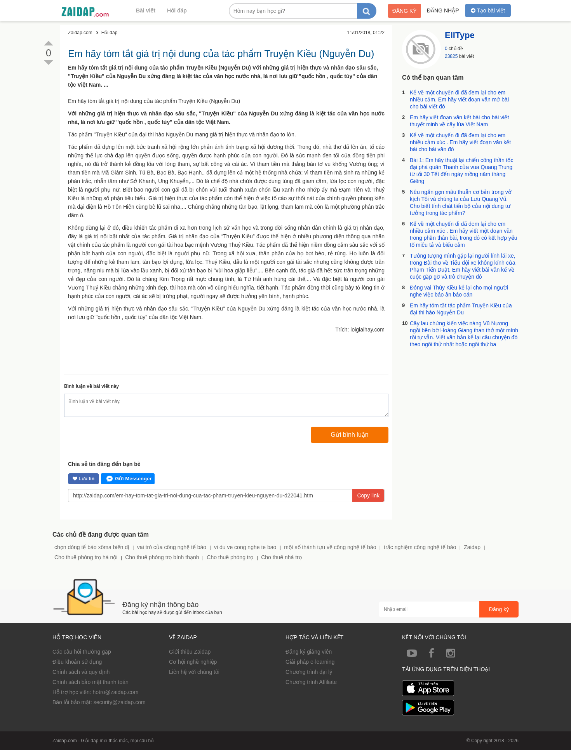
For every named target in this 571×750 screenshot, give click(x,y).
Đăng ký (404, 11)
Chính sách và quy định (81, 672)
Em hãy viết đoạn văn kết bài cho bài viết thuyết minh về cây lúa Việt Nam (459, 120)
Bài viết (145, 10)
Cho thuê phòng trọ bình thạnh (162, 557)
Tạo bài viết (488, 10)
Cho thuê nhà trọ (281, 557)
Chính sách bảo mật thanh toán (90, 682)
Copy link (368, 495)
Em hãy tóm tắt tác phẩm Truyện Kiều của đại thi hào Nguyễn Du (461, 309)
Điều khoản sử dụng (77, 662)
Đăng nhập (443, 10)
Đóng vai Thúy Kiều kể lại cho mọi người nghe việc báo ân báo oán (459, 291)
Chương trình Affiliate (311, 682)
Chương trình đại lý (309, 672)
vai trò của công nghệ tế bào (171, 547)
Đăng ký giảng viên (309, 652)
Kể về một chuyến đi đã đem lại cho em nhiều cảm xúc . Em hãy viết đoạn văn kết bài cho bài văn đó (460, 142)
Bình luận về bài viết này (91, 386)
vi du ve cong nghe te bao (245, 547)
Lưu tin (83, 478)
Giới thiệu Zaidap (190, 652)
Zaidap (472, 547)
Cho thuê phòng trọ (230, 557)
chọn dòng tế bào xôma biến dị (91, 547)
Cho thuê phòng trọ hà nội (85, 557)
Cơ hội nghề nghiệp (193, 662)
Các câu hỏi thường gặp (81, 652)
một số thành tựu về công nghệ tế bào (330, 547)
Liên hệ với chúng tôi (194, 672)
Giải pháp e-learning (310, 662)
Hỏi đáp (177, 10)
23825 (451, 56)
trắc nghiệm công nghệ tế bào (420, 547)
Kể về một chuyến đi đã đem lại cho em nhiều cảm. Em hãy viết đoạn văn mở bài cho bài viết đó (459, 99)
